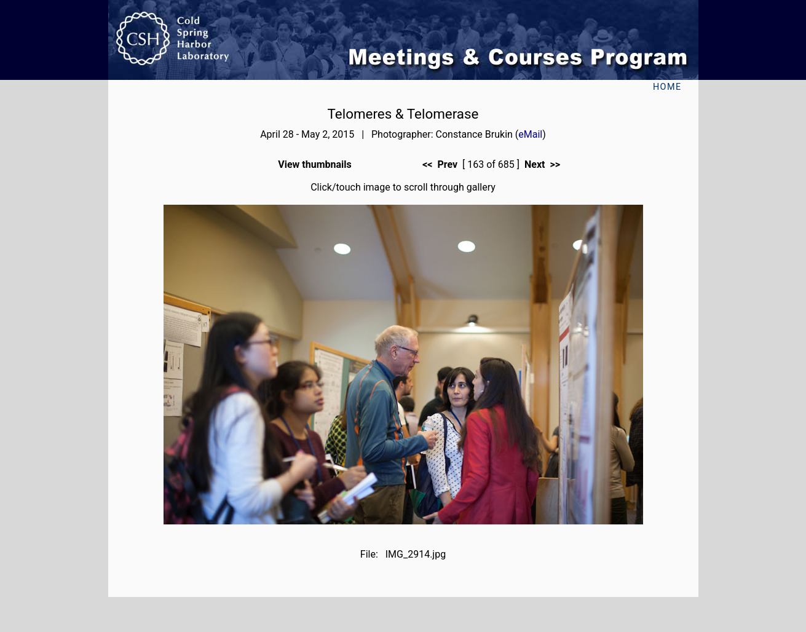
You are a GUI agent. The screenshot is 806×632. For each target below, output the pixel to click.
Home (667, 87)
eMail (530, 134)
